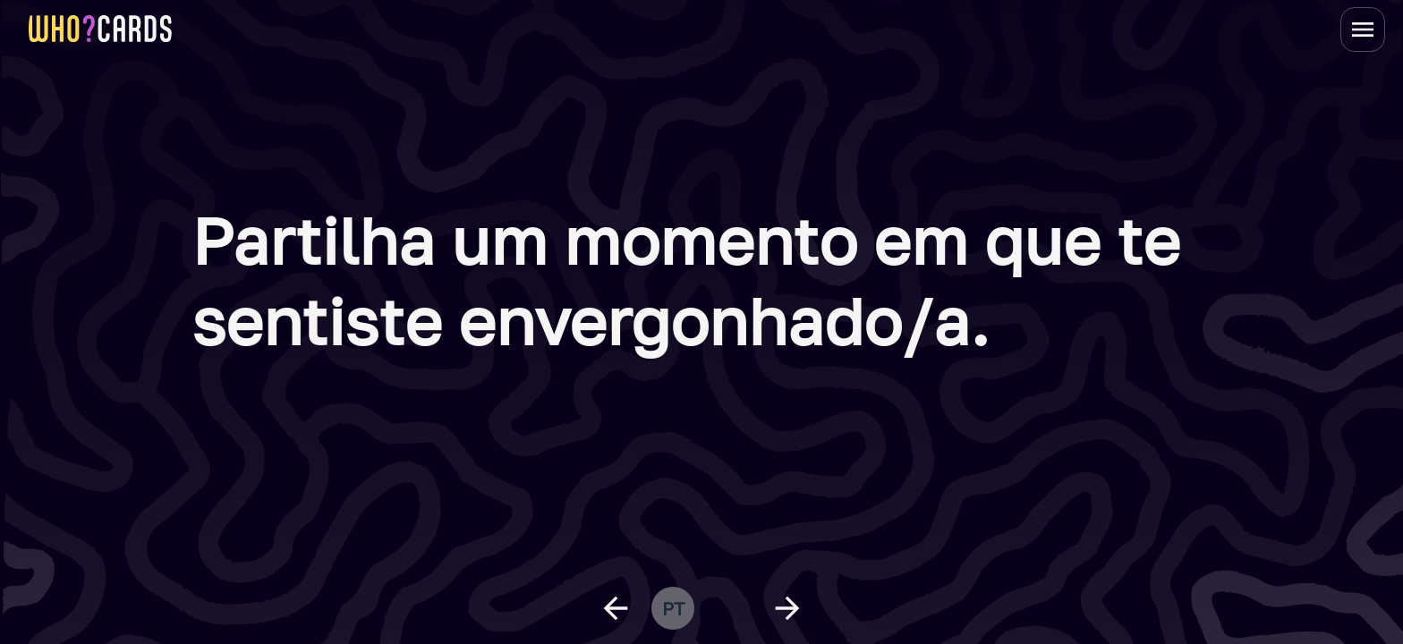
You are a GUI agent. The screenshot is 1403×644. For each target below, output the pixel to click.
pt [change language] (673, 608)
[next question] (787, 608)
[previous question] (615, 608)
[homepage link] (100, 28)
